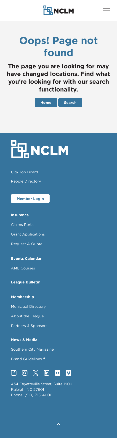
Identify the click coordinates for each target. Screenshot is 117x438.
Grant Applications (28, 234)
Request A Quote (26, 244)
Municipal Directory (28, 306)
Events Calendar (26, 258)
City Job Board (24, 172)
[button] (58, 425)
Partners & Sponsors (29, 326)
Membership (22, 297)
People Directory (26, 181)
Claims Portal (23, 224)
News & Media (24, 340)
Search (70, 102)
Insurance (20, 215)
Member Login (30, 199)
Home (46, 102)
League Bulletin (25, 282)
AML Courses (23, 268)
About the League (27, 316)
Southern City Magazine (32, 349)
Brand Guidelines (28, 359)
